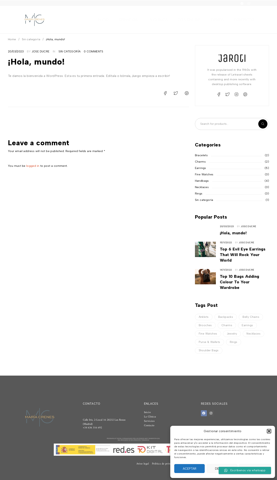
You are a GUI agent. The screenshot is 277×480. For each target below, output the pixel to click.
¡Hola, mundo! (233, 233)
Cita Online (189, 20)
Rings (199, 193)
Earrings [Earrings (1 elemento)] (247, 325)
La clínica (158, 20)
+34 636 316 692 (92, 429)
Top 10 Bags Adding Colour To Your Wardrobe (239, 282)
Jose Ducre (41, 51)
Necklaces (202, 187)
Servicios (128, 20)
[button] (269, 431)
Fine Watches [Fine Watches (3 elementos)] (208, 333)
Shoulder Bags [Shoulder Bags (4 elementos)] (209, 350)
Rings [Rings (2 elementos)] (233, 342)
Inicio (103, 20)
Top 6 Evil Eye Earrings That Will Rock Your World (243, 255)
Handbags (202, 181)
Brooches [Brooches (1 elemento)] (205, 325)
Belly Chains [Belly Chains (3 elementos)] (251, 317)
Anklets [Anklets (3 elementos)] (204, 317)
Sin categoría (31, 39)
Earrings (200, 168)
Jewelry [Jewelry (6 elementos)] (232, 333)
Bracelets (201, 155)
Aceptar (189, 468)
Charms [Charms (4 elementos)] (226, 325)
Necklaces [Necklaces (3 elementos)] (253, 333)
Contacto (244, 20)
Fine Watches (204, 174)
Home (12, 39)
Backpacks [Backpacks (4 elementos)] (225, 317)
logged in (32, 166)
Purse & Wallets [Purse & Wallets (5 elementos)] (209, 342)
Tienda (217, 20)
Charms (200, 161)
